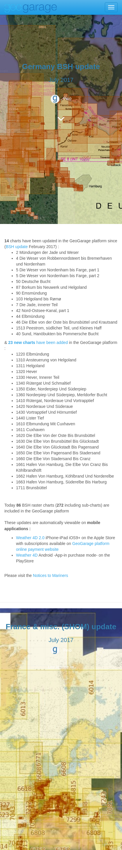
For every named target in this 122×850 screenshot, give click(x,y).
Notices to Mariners (50, 575)
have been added (38, 342)
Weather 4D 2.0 (31, 537)
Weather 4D (27, 555)
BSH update (17, 246)
